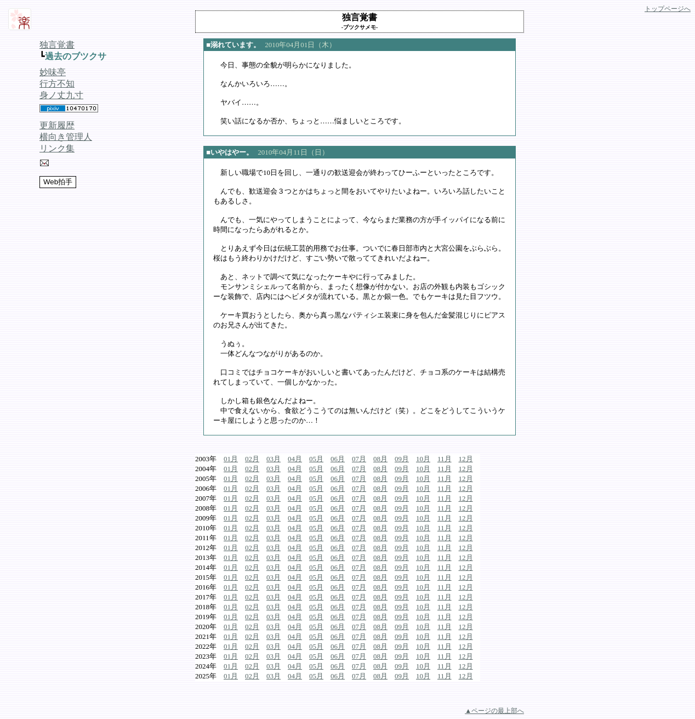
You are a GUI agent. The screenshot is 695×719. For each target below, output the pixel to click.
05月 (316, 459)
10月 (423, 459)
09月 (402, 459)
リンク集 (57, 148)
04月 (295, 459)
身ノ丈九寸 (61, 95)
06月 (338, 459)
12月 (466, 459)
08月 (380, 459)
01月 (231, 459)
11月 (444, 459)
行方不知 (57, 83)
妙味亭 (52, 72)
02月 (252, 459)
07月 (359, 459)
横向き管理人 (65, 136)
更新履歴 (57, 125)
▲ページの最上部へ (494, 711)
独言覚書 (57, 44)
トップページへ (668, 9)
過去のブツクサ (75, 56)
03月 (273, 459)
